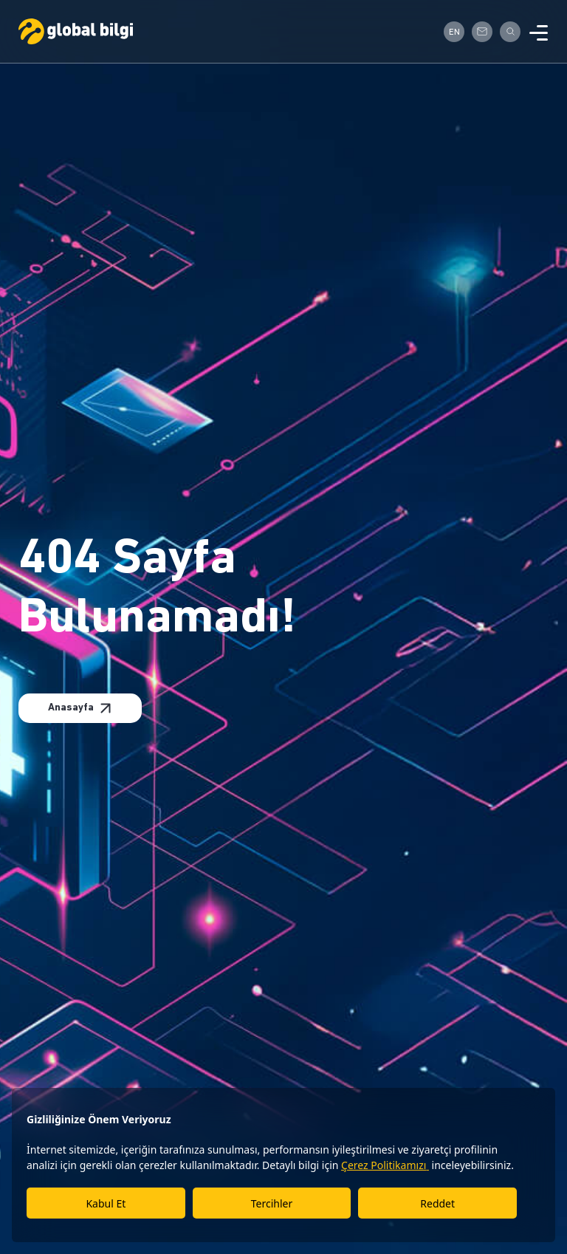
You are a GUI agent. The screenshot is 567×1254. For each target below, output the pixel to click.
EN (454, 32)
